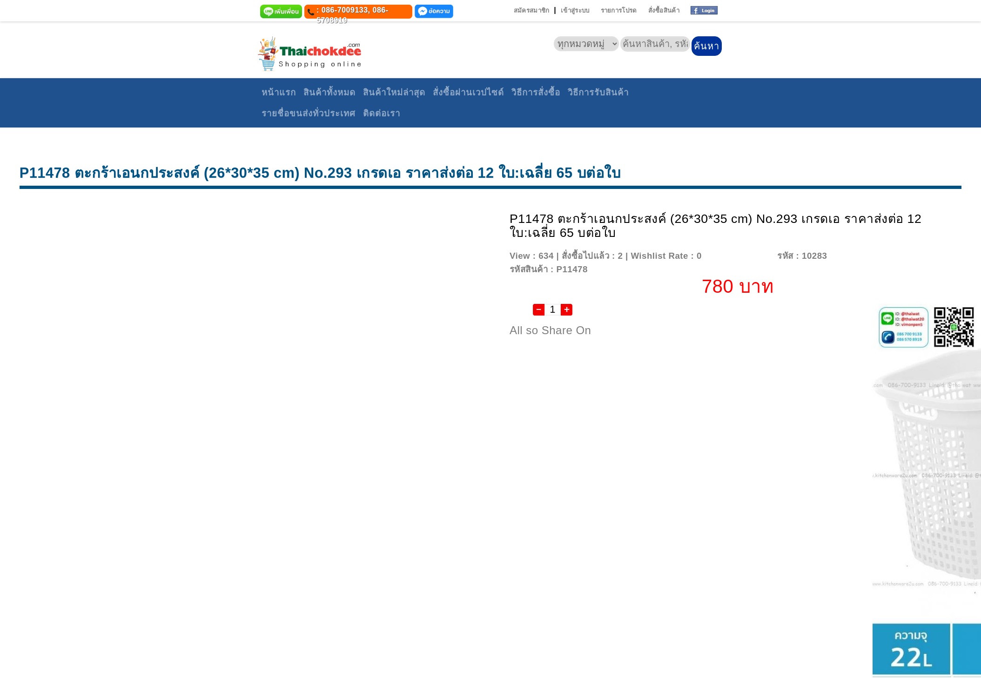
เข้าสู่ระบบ (575, 10)
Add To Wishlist (738, 256)
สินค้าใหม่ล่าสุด (394, 92)
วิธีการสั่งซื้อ (535, 92)
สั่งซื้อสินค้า (663, 10)
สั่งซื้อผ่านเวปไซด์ (468, 92)
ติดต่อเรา (381, 113)
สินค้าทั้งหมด (329, 92)
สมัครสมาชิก (532, 10)
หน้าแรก (279, 92)
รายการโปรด (619, 10)
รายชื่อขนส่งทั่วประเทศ (309, 113)
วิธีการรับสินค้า (598, 92)
